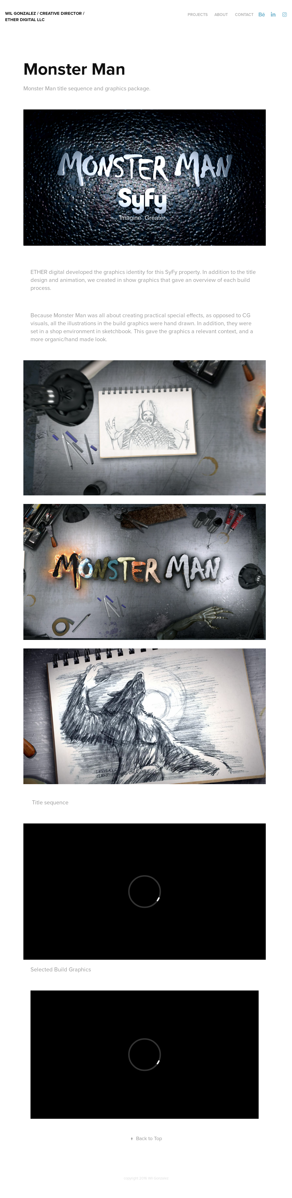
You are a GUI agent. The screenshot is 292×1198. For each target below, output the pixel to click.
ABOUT (221, 14)
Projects (198, 14)
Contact (244, 14)
